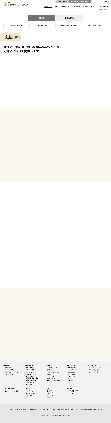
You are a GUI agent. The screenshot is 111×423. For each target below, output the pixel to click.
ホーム (100, 9)
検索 (106, 1)
